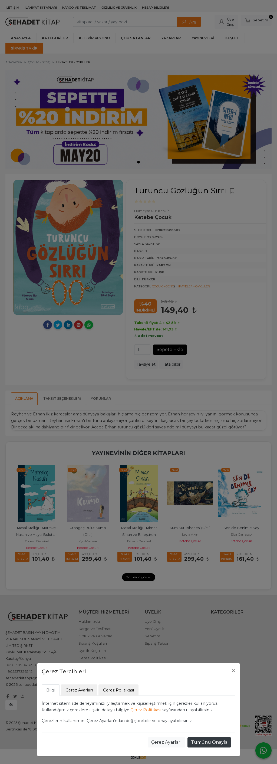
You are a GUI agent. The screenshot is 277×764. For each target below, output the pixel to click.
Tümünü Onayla (209, 742)
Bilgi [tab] (50, 690)
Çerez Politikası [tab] (118, 690)
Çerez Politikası (145, 709)
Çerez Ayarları (166, 742)
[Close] (233, 670)
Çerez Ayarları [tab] (79, 690)
